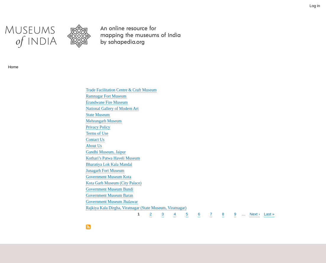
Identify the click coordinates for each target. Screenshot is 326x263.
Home (13, 67)
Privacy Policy (98, 127)
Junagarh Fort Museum (105, 170)
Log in (314, 6)
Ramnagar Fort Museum (106, 96)
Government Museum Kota (108, 177)
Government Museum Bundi (109, 189)
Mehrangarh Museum (104, 121)
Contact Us (95, 139)
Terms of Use (97, 133)
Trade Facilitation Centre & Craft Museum (121, 90)
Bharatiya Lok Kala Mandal (109, 164)
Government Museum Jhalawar (112, 201)
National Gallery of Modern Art (112, 108)
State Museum (98, 115)
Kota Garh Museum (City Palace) (113, 183)
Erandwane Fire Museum (107, 102)
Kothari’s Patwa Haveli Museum (113, 158)
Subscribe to (88, 227)
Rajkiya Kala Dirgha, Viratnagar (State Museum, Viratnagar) (136, 208)
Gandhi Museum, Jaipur (106, 152)
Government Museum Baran (109, 195)
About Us (94, 146)
